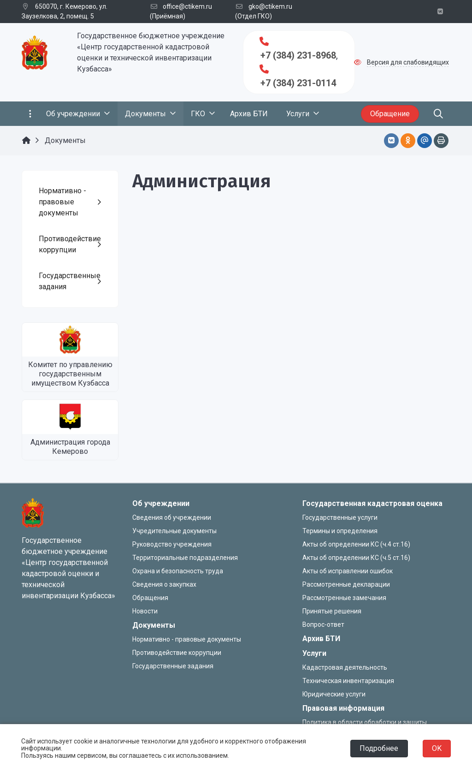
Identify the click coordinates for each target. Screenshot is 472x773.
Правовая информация (343, 708)
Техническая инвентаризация (348, 680)
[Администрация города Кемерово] (70, 417)
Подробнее (379, 748)
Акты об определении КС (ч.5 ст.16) (356, 557)
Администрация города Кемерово (70, 447)
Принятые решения (331, 611)
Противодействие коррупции (176, 652)
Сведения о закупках (164, 584)
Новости (145, 611)
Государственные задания (172, 666)
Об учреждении (160, 503)
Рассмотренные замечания (344, 597)
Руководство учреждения (172, 544)
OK (437, 748)
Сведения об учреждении (171, 517)
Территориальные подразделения (185, 557)
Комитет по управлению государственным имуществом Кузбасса (70, 373)
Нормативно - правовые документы (186, 639)
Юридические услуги (334, 694)
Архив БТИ (321, 638)
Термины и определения (340, 531)
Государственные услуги (340, 517)
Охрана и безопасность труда (177, 571)
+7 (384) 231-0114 (298, 83)
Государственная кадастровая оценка (372, 503)
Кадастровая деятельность (344, 667)
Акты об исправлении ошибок (347, 571)
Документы (153, 625)
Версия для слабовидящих (408, 62)
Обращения (150, 597)
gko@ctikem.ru (270, 6)
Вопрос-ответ (323, 624)
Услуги (314, 653)
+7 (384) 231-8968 (298, 55)
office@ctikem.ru (187, 6)
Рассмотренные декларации (346, 584)
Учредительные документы (174, 531)
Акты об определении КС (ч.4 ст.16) (356, 544)
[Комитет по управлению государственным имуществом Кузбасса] (70, 340)
